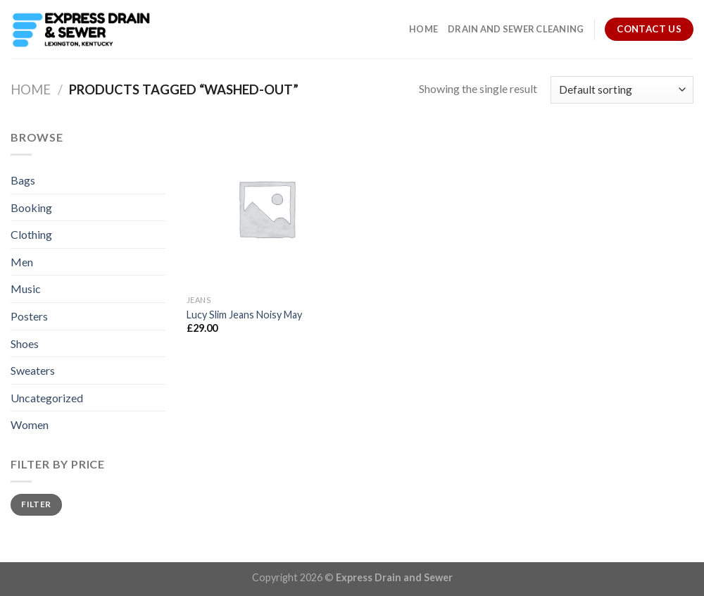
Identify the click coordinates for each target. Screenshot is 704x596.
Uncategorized (47, 397)
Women (30, 424)
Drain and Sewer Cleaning (516, 29)
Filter (36, 504)
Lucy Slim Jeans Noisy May (244, 315)
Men (22, 261)
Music (26, 288)
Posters (29, 316)
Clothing (31, 234)
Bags (23, 180)
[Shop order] (622, 90)
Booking (31, 207)
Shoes (25, 343)
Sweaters (33, 370)
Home (423, 29)
